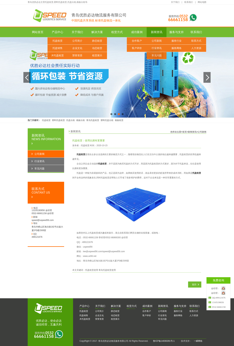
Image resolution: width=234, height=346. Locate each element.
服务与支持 (176, 32)
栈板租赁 (119, 120)
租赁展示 (97, 55)
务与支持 (180, 306)
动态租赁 (97, 48)
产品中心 (57, 32)
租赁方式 (117, 32)
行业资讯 (157, 48)
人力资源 (196, 48)
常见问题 (157, 55)
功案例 (147, 306)
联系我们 (188, 2)
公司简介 (77, 40)
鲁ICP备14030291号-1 (164, 341)
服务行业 (176, 40)
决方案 (116, 306)
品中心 (84, 306)
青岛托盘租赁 (92, 120)
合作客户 (137, 40)
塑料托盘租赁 (58, 120)
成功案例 (137, 32)
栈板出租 (80, 120)
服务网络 (176, 48)
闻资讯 (163, 306)
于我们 (100, 306)
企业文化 (77, 48)
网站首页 (37, 32)
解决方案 (97, 32)
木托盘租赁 (57, 55)
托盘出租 (70, 120)
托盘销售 (58, 48)
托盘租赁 (58, 40)
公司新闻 (157, 40)
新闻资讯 (156, 32)
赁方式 (132, 306)
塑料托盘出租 (107, 120)
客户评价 (137, 48)
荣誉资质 (77, 55)
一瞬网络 (197, 341)
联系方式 (196, 40)
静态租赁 (97, 40)
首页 (184, 132)
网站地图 (202, 2)
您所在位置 (175, 132)
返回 (194, 284)
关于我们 (175, 2)
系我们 (195, 306)
